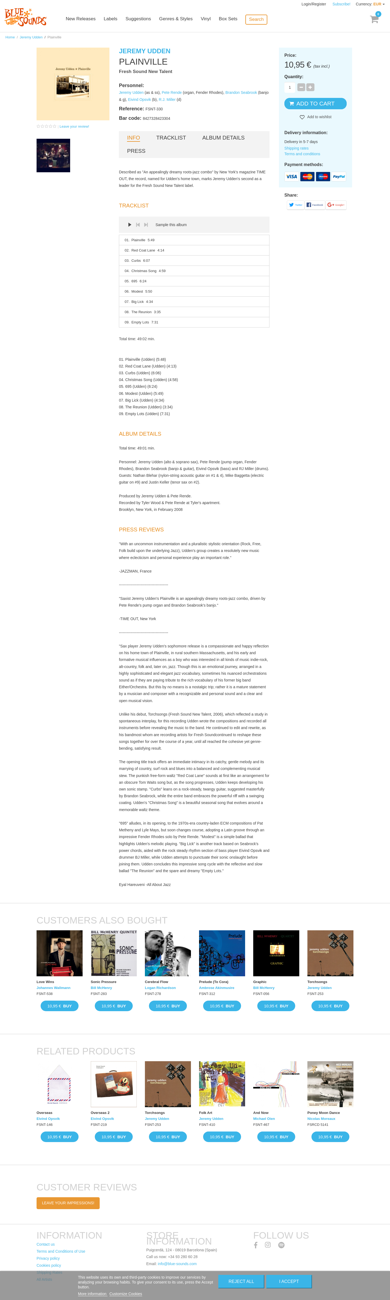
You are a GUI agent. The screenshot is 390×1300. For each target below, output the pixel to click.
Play (130, 225)
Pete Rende (172, 92)
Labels (119, 19)
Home (10, 37)
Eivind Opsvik (139, 99)
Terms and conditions (302, 154)
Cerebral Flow (156, 982)
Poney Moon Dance (323, 1113)
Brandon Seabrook (241, 92)
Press (136, 151)
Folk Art (205, 1113)
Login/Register (314, 4)
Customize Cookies (125, 1294)
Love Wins (45, 982)
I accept (289, 1281)
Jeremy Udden (31, 37)
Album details (223, 138)
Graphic (259, 982)
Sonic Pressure (103, 982)
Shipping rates (296, 148)
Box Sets (236, 19)
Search (264, 19)
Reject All (241, 1281)
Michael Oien (264, 1119)
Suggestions (147, 19)
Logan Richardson (160, 988)
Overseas (45, 1113)
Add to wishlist (319, 117)
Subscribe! (341, 4)
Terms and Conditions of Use (61, 1251)
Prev (138, 225)
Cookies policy (49, 1265)
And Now (260, 1113)
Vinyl (214, 19)
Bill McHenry (101, 988)
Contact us (46, 1244)
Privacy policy (48, 1258)
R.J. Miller (167, 99)
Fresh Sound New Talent (145, 71)
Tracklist (171, 138)
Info (133, 138)
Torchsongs (317, 982)
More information (93, 1294)
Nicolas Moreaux (321, 1119)
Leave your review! (74, 126)
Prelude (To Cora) (213, 982)
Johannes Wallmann (53, 988)
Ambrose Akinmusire (216, 988)
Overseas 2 (100, 1113)
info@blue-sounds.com (177, 1264)
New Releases (89, 19)
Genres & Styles (184, 19)
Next (146, 225)
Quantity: (293, 76)
